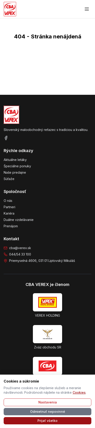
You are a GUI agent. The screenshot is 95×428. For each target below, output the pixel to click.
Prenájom (11, 226)
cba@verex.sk (20, 248)
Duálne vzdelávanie (19, 220)
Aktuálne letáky (15, 160)
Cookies (79, 392)
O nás (8, 201)
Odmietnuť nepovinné (47, 411)
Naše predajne (15, 172)
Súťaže (9, 179)
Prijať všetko (47, 421)
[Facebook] (6, 138)
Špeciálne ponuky (17, 166)
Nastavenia (47, 402)
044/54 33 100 (20, 254)
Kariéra (9, 213)
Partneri (9, 207)
